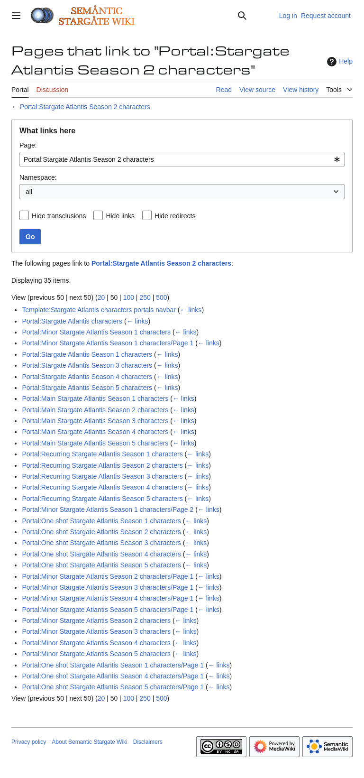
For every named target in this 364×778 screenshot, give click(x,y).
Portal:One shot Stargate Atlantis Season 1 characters (101, 521)
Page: (28, 145)
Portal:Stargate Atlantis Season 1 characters (87, 354)
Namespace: (38, 177)
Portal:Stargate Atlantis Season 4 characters (87, 376)
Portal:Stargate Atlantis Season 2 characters (85, 107)
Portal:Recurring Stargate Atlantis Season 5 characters (102, 498)
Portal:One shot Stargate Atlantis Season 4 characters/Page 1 (113, 676)
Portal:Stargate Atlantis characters (72, 321)
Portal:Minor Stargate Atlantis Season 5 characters (96, 654)
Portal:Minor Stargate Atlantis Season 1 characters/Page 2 (107, 509)
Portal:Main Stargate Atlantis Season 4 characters (95, 431)
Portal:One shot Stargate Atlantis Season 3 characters (101, 542)
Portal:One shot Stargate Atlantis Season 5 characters (101, 565)
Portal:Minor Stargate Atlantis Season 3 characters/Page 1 (107, 587)
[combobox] (182, 159)
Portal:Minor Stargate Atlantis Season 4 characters (96, 643)
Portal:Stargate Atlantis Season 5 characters (87, 387)
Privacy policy (28, 742)
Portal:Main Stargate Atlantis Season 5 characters (95, 443)
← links (190, 310)
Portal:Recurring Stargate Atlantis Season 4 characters (102, 487)
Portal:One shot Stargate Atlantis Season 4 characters (101, 554)
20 (101, 297)
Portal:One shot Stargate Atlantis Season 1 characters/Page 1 (113, 665)
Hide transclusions (59, 216)
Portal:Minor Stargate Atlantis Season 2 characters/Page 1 (107, 576)
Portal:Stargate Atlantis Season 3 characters (87, 365)
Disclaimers (148, 742)
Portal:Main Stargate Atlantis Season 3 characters (95, 421)
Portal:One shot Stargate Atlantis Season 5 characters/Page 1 (113, 687)
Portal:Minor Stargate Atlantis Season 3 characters (96, 631)
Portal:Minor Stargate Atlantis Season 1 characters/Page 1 (107, 343)
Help (339, 61)
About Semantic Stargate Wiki (89, 742)
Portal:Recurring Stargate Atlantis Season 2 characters (102, 465)
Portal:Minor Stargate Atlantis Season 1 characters (96, 332)
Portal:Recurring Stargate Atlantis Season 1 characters (102, 454)
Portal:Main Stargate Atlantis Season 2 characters (95, 410)
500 (161, 297)
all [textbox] (29, 191)
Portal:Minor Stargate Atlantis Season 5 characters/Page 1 (107, 609)
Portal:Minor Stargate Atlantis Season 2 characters (96, 620)
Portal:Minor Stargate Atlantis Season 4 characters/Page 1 (107, 598)
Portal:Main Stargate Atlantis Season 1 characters (95, 398)
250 (144, 297)
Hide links (120, 216)
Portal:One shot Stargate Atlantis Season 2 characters (101, 532)
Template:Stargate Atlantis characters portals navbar (99, 310)
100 (128, 297)
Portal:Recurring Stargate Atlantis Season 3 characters (102, 476)
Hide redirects (175, 216)
